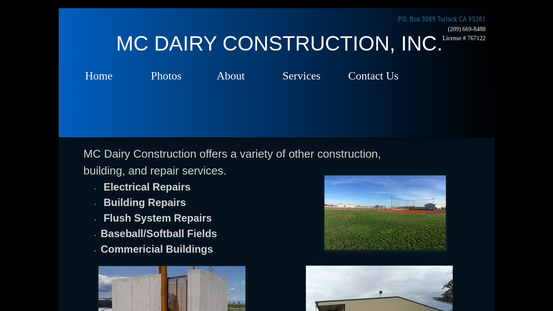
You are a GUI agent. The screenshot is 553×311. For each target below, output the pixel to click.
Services (302, 76)
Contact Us (373, 76)
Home (99, 76)
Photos (166, 76)
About (231, 76)
